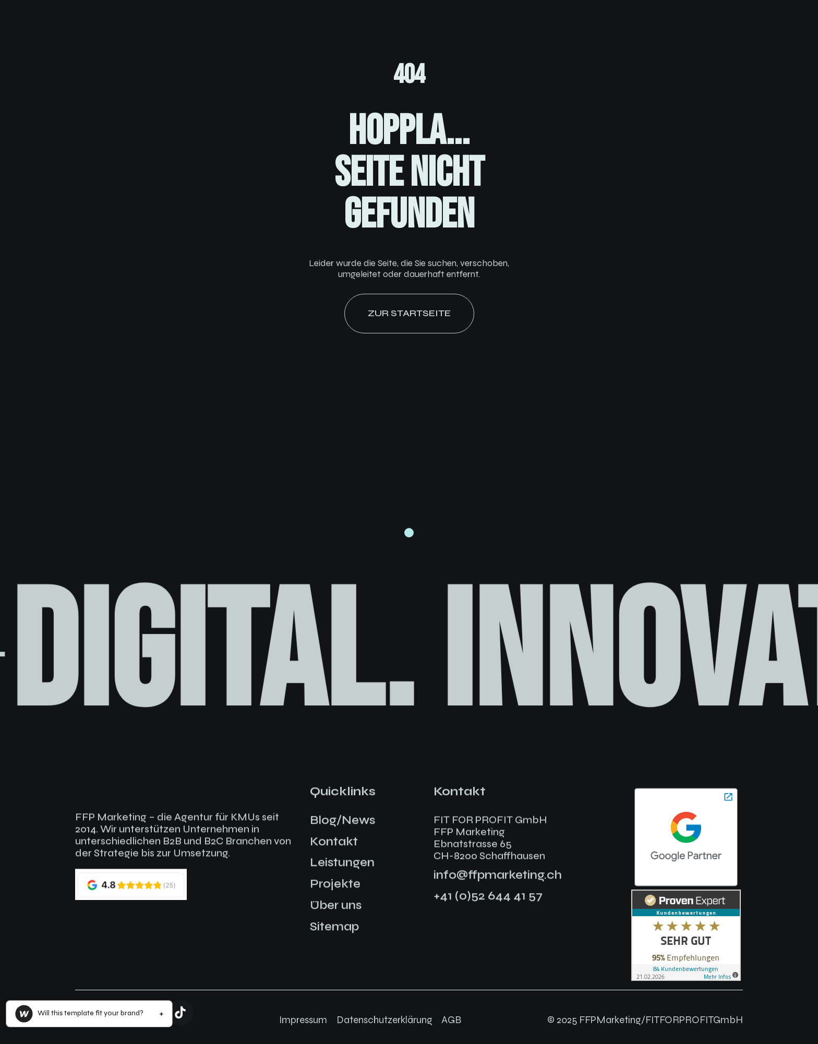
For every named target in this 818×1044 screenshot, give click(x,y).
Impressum (303, 1020)
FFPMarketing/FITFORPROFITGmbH (661, 1020)
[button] (89, 1014)
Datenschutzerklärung (384, 1020)
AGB (451, 1020)
